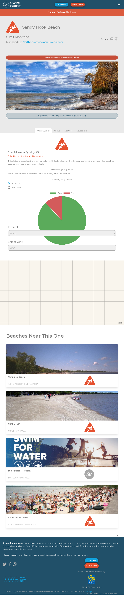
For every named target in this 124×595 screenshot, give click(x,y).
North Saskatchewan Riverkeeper (43, 41)
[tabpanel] (62, 193)
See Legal (88, 592)
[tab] (43, 130)
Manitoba (22, 37)
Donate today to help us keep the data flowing (62, 57)
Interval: (13, 227)
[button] (119, 4)
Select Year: (15, 241)
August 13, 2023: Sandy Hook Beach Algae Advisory (62, 115)
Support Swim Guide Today (62, 12)
